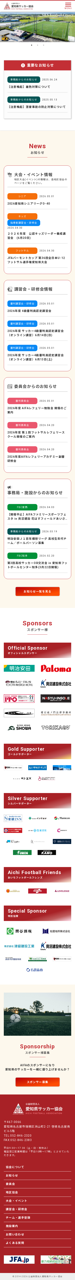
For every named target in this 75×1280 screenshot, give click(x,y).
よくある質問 (15, 1243)
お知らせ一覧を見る (37, 591)
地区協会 (12, 1192)
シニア (22, 196)
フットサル (22, 250)
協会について (15, 1167)
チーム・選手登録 (18, 1217)
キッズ (22, 216)
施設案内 (12, 1226)
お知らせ (12, 1175)
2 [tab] (38, 45)
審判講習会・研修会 (22, 303)
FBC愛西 (22, 507)
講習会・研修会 (16, 1209)
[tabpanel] (37, 27)
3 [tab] (44, 45)
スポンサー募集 (37, 1082)
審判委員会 (22, 401)
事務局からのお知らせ (23, 79)
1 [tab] (32, 45)
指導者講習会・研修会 (23, 222)
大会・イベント (16, 1200)
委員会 (10, 1184)
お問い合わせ (15, 1234)
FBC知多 (22, 555)
